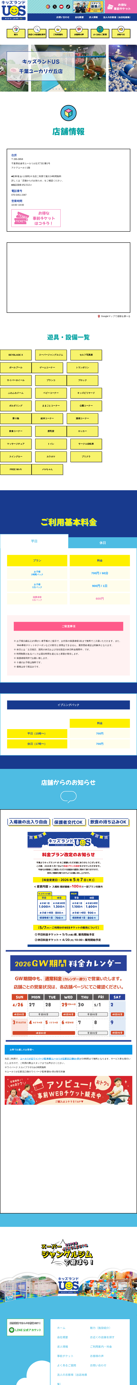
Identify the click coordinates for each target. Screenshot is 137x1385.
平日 (34, 516)
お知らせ (121, 34)
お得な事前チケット (119, 7)
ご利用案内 (58, 34)
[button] (50, 89)
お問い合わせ (62, 17)
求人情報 (93, 17)
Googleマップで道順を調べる (115, 316)
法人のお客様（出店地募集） (117, 17)
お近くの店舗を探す (37, 34)
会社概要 (79, 17)
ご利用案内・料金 (101, 1321)
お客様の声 (79, 34)
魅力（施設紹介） (101, 1302)
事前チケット (65, 1330)
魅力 (16, 34)
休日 (103, 517)
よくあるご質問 (100, 34)
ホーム (61, 1302)
